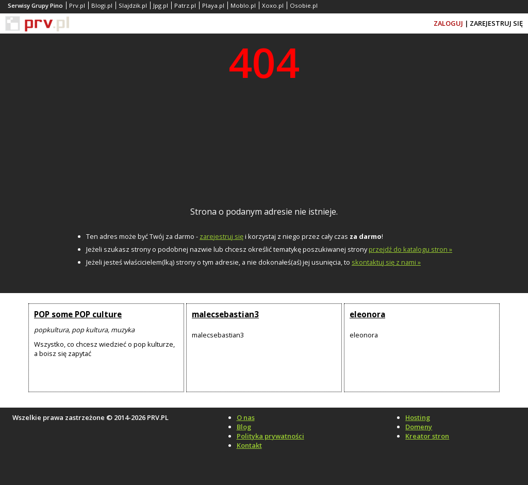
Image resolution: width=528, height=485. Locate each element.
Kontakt (249, 445)
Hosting (417, 417)
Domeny (418, 426)
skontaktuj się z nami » (386, 262)
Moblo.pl (243, 5)
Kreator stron (427, 436)
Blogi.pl (101, 5)
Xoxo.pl (273, 5)
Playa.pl (213, 5)
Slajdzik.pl (133, 5)
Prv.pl (77, 5)
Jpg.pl (160, 5)
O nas (246, 417)
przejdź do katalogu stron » (410, 249)
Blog (244, 426)
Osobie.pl (304, 5)
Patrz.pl (185, 5)
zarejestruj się (221, 236)
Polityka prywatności (270, 436)
